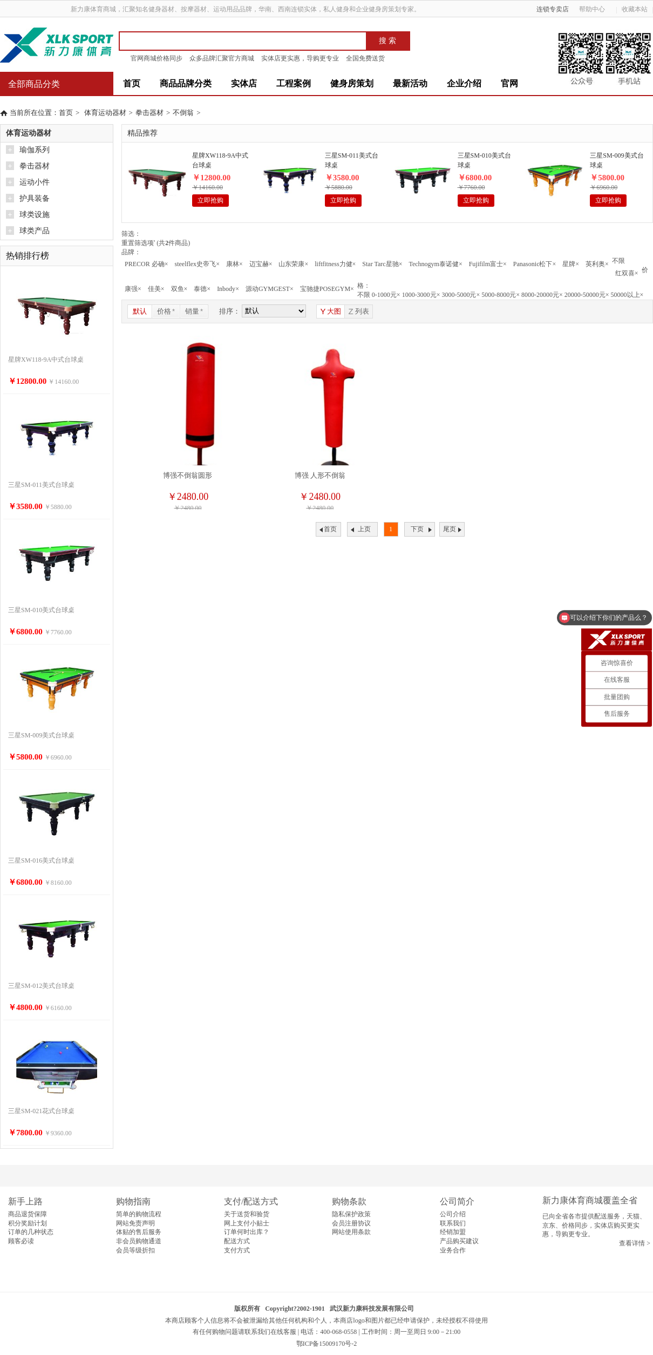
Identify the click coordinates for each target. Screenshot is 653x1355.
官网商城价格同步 (156, 58)
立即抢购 (210, 200)
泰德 (202, 289)
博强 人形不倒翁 (320, 475)
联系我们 (453, 1223)
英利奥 (597, 264)
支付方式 (237, 1250)
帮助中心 (596, 9)
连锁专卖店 (552, 9)
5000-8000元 (500, 295)
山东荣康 (293, 264)
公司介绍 (453, 1214)
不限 (618, 261)
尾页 (449, 529)
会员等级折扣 (135, 1250)
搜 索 (387, 41)
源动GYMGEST (270, 289)
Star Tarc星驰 (382, 264)
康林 (234, 264)
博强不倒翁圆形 (187, 475)
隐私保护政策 (351, 1214)
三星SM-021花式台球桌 (41, 1111)
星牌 (570, 264)
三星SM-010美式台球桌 (484, 160)
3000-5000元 (460, 295)
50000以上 (627, 295)
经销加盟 (453, 1232)
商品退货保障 (27, 1214)
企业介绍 (464, 83)
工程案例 (293, 83)
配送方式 (237, 1241)
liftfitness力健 (335, 264)
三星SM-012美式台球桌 (41, 986)
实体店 (244, 83)
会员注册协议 (351, 1223)
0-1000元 (386, 295)
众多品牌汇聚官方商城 (221, 58)
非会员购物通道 (138, 1241)
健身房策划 (351, 83)
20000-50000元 (586, 295)
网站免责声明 (135, 1223)
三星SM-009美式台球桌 (616, 160)
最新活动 (410, 83)
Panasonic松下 (534, 264)
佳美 (156, 289)
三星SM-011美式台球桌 (351, 160)
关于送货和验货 (246, 1214)
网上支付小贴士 (246, 1223)
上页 (364, 529)
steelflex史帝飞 (196, 264)
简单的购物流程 (138, 1214)
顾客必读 (21, 1241)
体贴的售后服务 (138, 1232)
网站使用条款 (351, 1232)
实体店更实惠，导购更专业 (300, 58)
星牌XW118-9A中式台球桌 (220, 160)
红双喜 (626, 273)
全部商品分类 (34, 84)
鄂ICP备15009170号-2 (326, 1343)
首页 (131, 83)
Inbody (228, 289)
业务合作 (453, 1250)
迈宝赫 (261, 264)
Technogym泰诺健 (435, 264)
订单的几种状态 (30, 1232)
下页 (417, 529)
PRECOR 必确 (146, 264)
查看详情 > (634, 1243)
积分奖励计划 (27, 1223)
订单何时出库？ (246, 1232)
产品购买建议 (459, 1241)
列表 (358, 311)
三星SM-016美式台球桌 (41, 860)
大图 (330, 311)
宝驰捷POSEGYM (327, 289)
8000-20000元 (542, 295)
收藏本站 (635, 9)
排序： (229, 311)
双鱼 (179, 289)
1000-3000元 (421, 295)
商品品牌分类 (186, 83)
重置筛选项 (138, 243)
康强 (133, 289)
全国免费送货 (365, 58)
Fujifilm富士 (488, 264)
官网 (509, 83)
